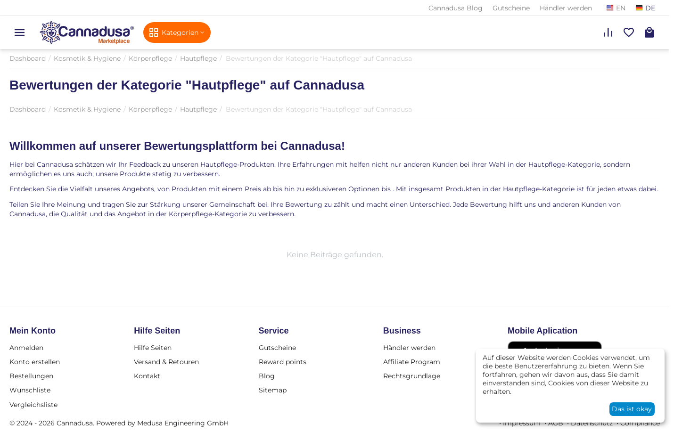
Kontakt (147, 376)
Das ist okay (632, 409)
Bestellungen (31, 376)
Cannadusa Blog (455, 8)
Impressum (522, 423)
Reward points (282, 362)
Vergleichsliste (33, 404)
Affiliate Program (411, 362)
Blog (267, 376)
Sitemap (273, 390)
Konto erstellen (34, 362)
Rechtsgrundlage (411, 376)
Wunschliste (29, 390)
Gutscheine (511, 8)
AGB (555, 423)
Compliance (640, 423)
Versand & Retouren (166, 362)
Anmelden (26, 347)
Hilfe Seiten (153, 347)
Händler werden (566, 8)
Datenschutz (592, 423)
